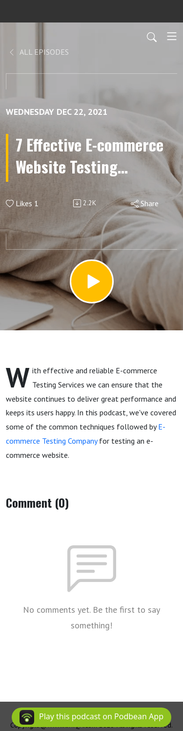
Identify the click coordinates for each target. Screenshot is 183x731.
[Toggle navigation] (172, 36)
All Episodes (38, 52)
